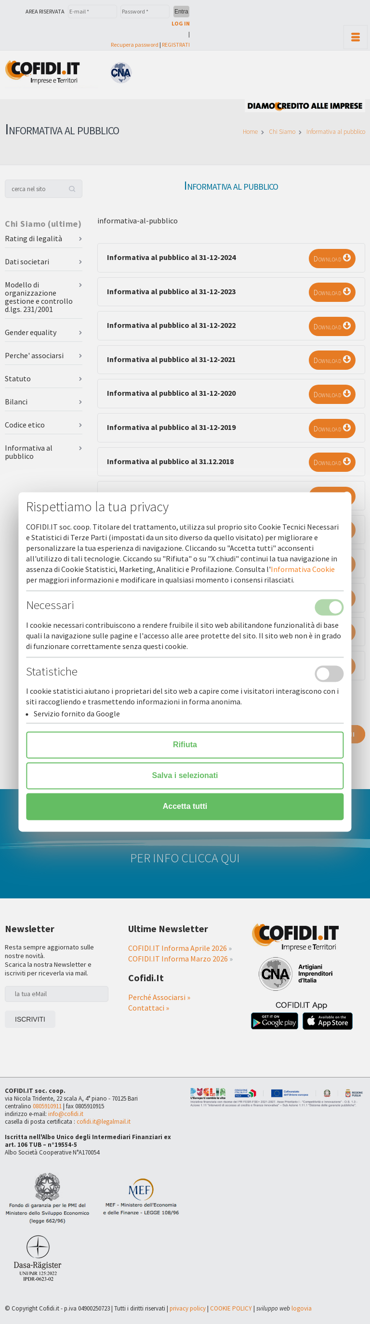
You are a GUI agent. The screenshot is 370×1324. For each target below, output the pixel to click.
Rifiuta (185, 745)
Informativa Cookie (303, 569)
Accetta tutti (185, 807)
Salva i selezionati (185, 776)
